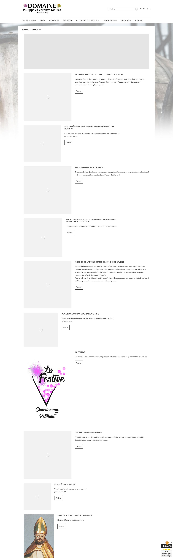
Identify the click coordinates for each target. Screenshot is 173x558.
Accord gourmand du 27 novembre (80, 314)
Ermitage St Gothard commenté (74, 515)
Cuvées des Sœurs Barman (88, 432)
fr (140, 9)
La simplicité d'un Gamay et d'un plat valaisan (99, 74)
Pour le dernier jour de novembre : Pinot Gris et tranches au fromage (91, 220)
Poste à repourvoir (64, 484)
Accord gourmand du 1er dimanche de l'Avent (99, 262)
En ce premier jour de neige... (89, 167)
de (144, 9)
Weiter (79, 91)
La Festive (80, 352)
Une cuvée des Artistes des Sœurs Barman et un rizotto (89, 127)
